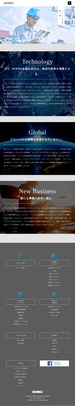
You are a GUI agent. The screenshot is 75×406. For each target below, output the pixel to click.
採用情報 (20, 363)
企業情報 (54, 335)
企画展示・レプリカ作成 (20, 321)
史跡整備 (20, 318)
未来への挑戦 (20, 340)
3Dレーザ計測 (54, 315)
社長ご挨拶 (21, 343)
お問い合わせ (54, 352)
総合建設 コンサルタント (54, 263)
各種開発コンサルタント (54, 285)
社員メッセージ (21, 371)
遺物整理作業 (20, 312)
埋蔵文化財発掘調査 (20, 309)
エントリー (21, 386)
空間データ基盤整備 (54, 301)
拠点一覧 (54, 343)
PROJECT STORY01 (20, 374)
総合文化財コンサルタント (21, 301)
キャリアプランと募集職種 (21, 368)
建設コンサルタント (54, 273)
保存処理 (20, 315)
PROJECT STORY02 (20, 377)
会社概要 (54, 340)
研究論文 (54, 349)
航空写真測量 (54, 309)
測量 (54, 271)
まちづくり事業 (21, 263)
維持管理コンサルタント (54, 282)
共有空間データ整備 (54, 312)
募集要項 (20, 383)
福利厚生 (20, 380)
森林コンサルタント (54, 279)
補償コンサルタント (54, 276)
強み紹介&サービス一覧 (54, 268)
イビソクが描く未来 (20, 335)
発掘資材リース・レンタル (21, 324)
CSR (54, 346)
